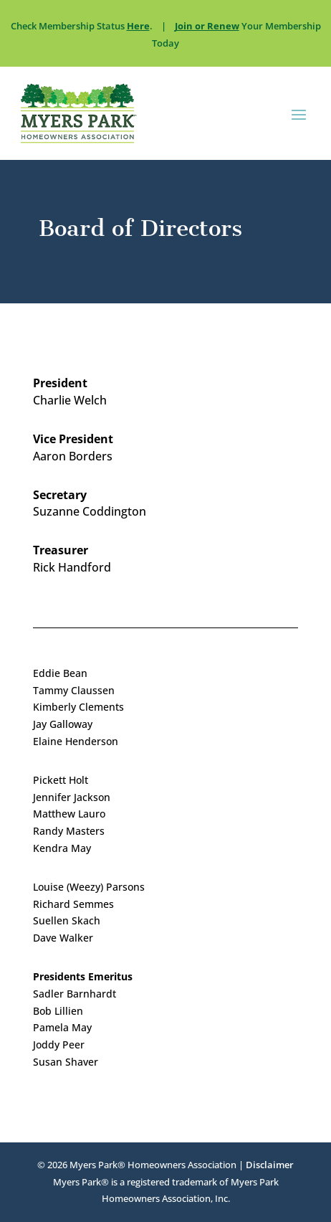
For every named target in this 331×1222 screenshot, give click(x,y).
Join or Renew (207, 25)
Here (138, 25)
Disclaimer (270, 1164)
